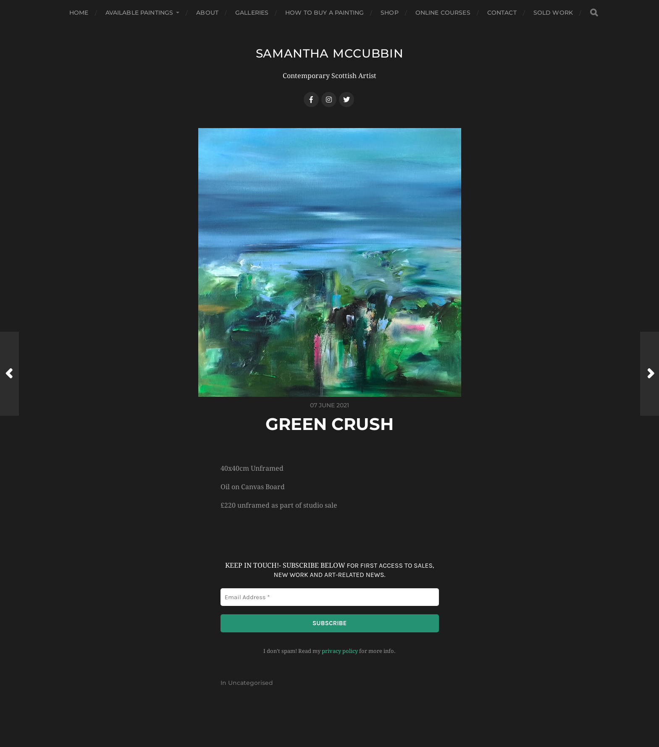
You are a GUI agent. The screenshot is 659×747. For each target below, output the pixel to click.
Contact (502, 12)
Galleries (251, 12)
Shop (390, 12)
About (207, 12)
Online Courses (442, 12)
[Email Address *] (330, 597)
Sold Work (553, 12)
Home (79, 12)
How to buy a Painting (324, 12)
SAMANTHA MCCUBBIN (330, 53)
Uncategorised (250, 683)
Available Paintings (139, 12)
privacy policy (340, 651)
